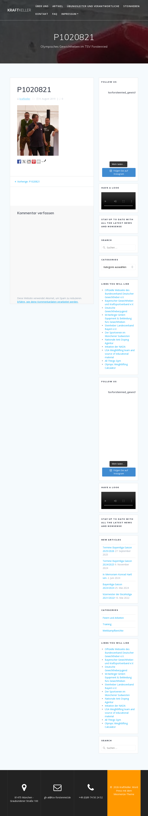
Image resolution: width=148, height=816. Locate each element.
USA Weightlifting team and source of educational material (120, 354)
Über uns (41, 6)
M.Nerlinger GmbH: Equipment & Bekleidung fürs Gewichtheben (118, 318)
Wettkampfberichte (113, 630)
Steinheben (131, 6)
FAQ (54, 13)
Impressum (68, 13)
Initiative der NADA (115, 346)
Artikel (57, 6)
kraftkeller (24, 98)
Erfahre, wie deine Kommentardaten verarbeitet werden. (47, 301)
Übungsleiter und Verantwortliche (93, 6)
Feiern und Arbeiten (113, 617)
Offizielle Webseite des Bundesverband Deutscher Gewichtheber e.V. (119, 293)
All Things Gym (113, 360)
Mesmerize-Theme (124, 794)
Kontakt (41, 13)
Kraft (19, 10)
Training (107, 624)
